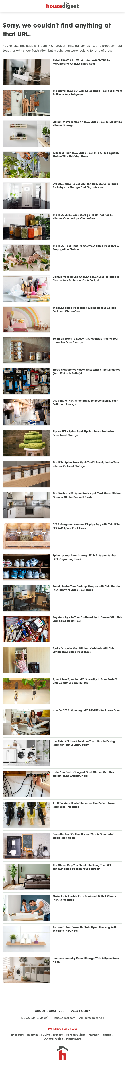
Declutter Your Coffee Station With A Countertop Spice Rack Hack (83, 836)
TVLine (45, 1034)
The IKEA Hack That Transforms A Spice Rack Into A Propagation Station (86, 248)
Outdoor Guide (53, 1038)
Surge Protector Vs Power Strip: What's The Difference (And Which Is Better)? (86, 372)
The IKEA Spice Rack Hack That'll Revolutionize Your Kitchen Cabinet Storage (86, 464)
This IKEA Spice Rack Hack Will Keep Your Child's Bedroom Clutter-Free (84, 310)
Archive (55, 1011)
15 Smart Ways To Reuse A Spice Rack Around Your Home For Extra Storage (85, 341)
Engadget (17, 1034)
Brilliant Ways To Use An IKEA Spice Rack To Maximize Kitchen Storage (87, 124)
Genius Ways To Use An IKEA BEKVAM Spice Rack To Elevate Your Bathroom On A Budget (86, 279)
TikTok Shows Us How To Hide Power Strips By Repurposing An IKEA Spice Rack (81, 62)
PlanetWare (73, 1038)
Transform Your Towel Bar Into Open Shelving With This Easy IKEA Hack (85, 929)
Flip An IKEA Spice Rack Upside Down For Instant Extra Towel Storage (84, 433)
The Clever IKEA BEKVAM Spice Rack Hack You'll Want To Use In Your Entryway (87, 93)
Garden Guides (76, 1034)
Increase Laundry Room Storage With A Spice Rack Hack (86, 960)
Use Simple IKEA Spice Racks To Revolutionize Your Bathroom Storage (85, 403)
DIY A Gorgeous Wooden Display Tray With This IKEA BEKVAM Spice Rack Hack (86, 526)
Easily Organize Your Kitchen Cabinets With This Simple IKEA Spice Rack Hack (83, 650)
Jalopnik (32, 1034)
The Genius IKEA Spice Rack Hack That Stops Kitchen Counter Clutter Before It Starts (87, 495)
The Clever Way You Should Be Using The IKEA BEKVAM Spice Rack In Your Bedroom (82, 867)
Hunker (94, 1034)
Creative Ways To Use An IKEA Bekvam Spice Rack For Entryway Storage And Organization (85, 186)
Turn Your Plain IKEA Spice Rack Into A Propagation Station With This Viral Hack (86, 155)
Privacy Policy (78, 1011)
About (40, 1011)
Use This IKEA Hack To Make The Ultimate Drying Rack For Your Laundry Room (84, 743)
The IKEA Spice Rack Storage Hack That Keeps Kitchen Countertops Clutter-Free (83, 217)
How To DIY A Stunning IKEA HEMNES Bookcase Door (86, 710)
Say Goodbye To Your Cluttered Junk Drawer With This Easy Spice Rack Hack (87, 619)
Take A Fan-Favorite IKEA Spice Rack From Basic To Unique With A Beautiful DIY (85, 681)
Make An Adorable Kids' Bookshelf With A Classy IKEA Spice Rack (84, 898)
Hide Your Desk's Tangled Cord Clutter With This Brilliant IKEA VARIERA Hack (83, 774)
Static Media (39, 1018)
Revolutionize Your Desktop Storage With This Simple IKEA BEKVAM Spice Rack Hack (86, 588)
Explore (58, 1034)
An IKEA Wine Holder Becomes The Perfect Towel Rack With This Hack (84, 805)
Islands (106, 1034)
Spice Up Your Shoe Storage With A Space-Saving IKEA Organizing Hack (84, 557)
